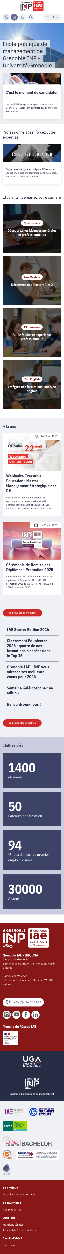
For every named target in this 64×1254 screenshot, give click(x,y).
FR (14, 17)
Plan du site (10, 1245)
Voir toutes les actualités (22, 722)
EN (22, 17)
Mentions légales (13, 1224)
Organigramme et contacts (19, 1194)
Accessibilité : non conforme (20, 1230)
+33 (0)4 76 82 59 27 (23, 1002)
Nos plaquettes (12, 1209)
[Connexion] (6, 17)
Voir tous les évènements (23, 612)
